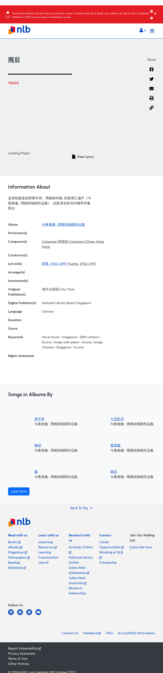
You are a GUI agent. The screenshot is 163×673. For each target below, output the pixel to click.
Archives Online (81, 549)
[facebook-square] (21, 614)
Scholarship (108, 562)
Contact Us (69, 633)
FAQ (109, 633)
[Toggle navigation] (152, 31)
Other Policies (18, 663)
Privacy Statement (21, 653)
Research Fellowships (77, 590)
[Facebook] (151, 69)
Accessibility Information (136, 633)
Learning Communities (48, 555)
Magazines (17, 552)
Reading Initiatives (17, 565)
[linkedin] (12, 614)
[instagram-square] (30, 614)
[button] (142, 30)
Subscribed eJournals (77, 580)
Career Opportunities (111, 544)
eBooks (15, 547)
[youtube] (40, 614)
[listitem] (17, 536)
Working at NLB (111, 554)
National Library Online (81, 560)
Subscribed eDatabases (79, 570)
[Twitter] (151, 79)
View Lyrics (83, 156)
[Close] (158, 10)
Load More (19, 491)
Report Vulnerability (24, 648)
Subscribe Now (141, 547)
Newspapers (19, 557)
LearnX (43, 562)
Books (14, 542)
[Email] (151, 89)
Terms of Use (17, 658)
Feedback (92, 633)
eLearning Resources (47, 544)
